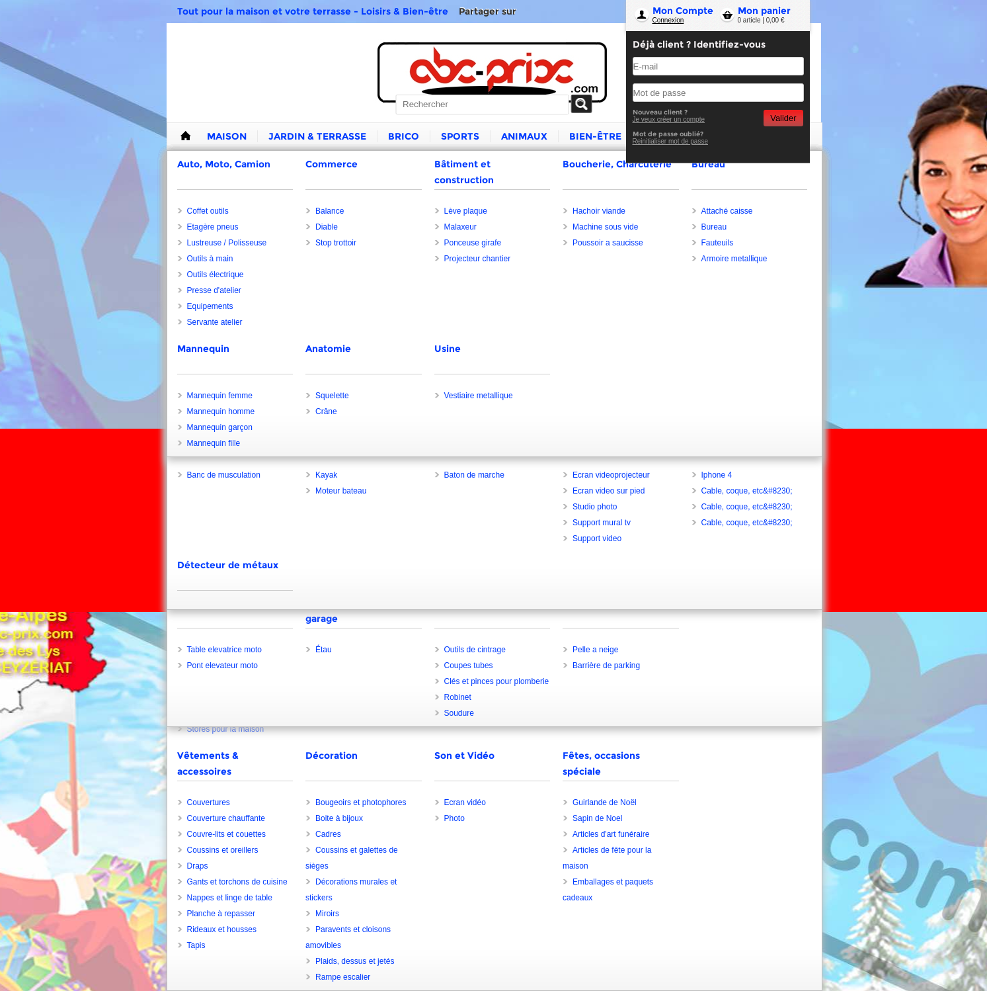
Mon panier (764, 11)
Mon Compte (682, 11)
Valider (783, 118)
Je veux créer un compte (669, 119)
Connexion (668, 20)
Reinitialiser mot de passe (671, 141)
